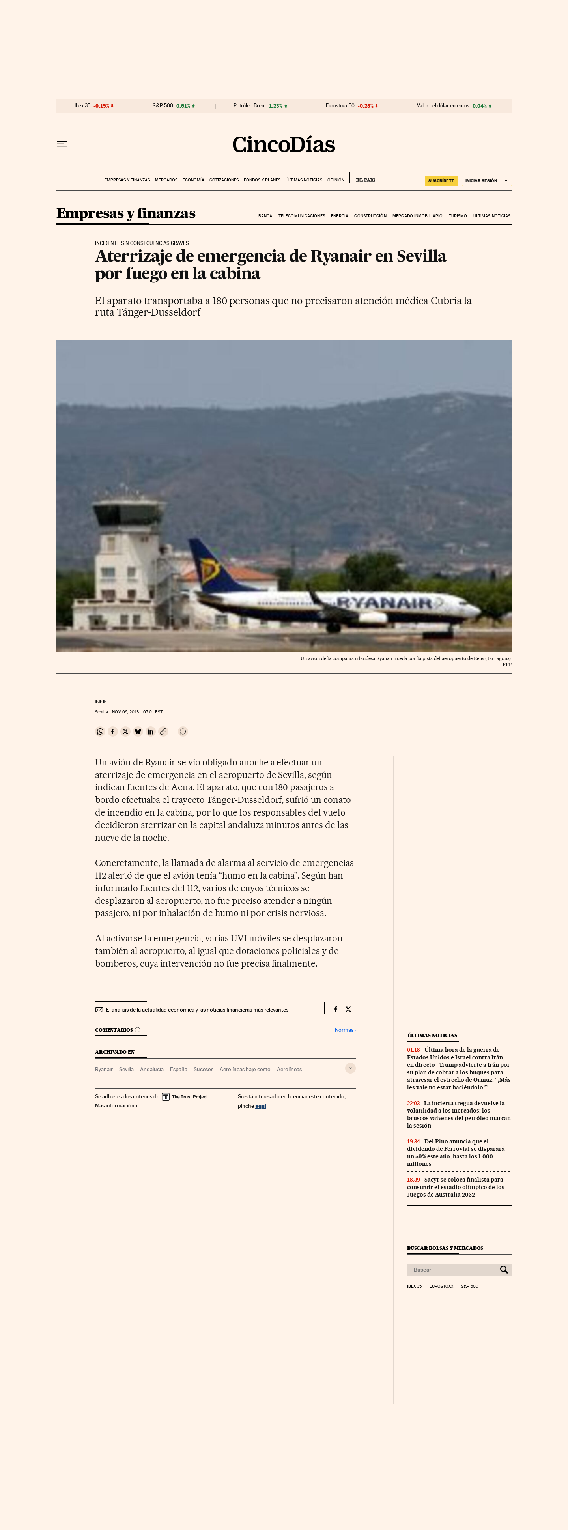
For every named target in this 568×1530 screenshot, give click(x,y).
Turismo (458, 216)
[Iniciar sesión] (487, 181)
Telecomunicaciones (301, 216)
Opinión (335, 180)
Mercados (166, 180)
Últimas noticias (304, 180)
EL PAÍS (362, 177)
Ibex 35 (82, 105)
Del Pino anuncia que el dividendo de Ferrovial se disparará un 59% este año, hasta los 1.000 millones (456, 1152)
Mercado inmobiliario (417, 216)
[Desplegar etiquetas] (350, 1068)
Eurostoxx (441, 1286)
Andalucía (152, 1069)
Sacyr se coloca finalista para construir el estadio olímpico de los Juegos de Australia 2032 (455, 1187)
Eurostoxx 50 (340, 105)
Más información (116, 1105)
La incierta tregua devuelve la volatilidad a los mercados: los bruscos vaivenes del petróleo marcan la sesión (459, 1114)
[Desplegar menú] (61, 144)
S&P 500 (163, 105)
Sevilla (126, 1069)
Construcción (370, 216)
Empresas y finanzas (127, 180)
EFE (100, 701)
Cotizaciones (224, 180)
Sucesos (203, 1069)
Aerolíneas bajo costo (245, 1069)
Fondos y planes (262, 180)
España (178, 1069)
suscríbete (441, 180)
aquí (260, 1105)
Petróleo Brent (250, 105)
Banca (265, 216)
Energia (339, 216)
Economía (193, 180)
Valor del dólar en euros (443, 105)
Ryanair (104, 1069)
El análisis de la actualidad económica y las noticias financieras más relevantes (197, 1009)
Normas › (345, 1030)
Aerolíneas (289, 1069)
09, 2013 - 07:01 (137, 711)
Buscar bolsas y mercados (445, 1248)
